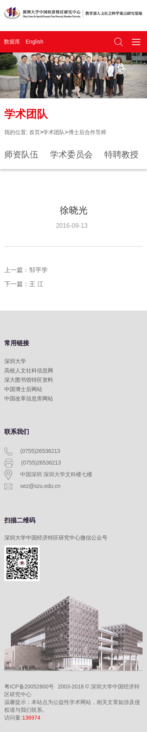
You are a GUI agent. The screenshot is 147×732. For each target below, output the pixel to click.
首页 (34, 132)
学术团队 (54, 132)
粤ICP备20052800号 (29, 686)
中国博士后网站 (23, 389)
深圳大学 (15, 361)
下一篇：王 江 (23, 284)
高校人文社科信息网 (28, 370)
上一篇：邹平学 (26, 270)
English (34, 41)
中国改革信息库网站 (28, 398)
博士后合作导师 (87, 132)
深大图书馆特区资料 (28, 380)
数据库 (12, 41)
